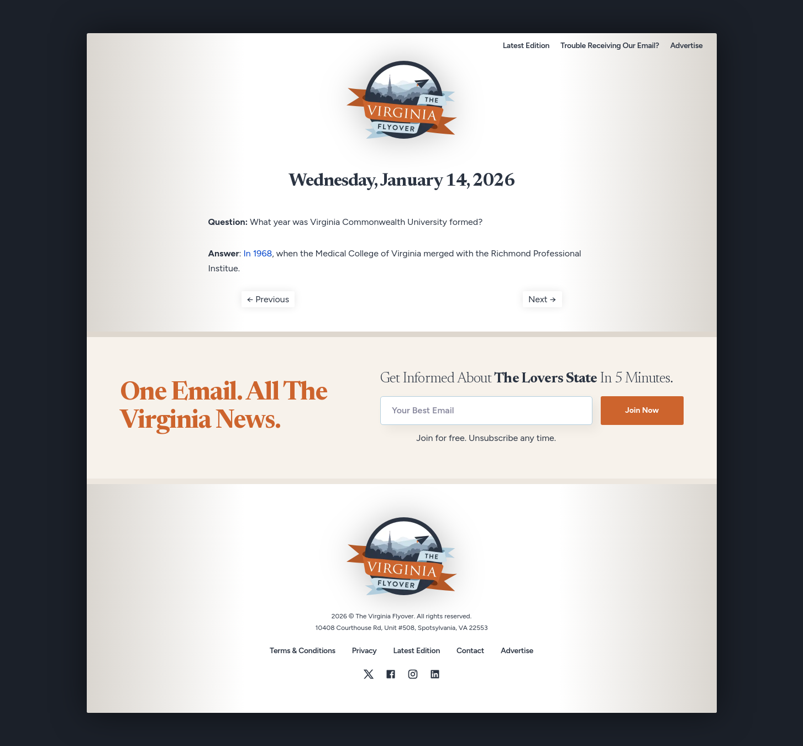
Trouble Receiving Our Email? (609, 45)
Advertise (686, 45)
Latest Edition (526, 45)
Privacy (364, 650)
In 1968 (258, 253)
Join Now (642, 410)
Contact (470, 651)
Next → (542, 299)
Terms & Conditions (302, 650)
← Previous (268, 299)
